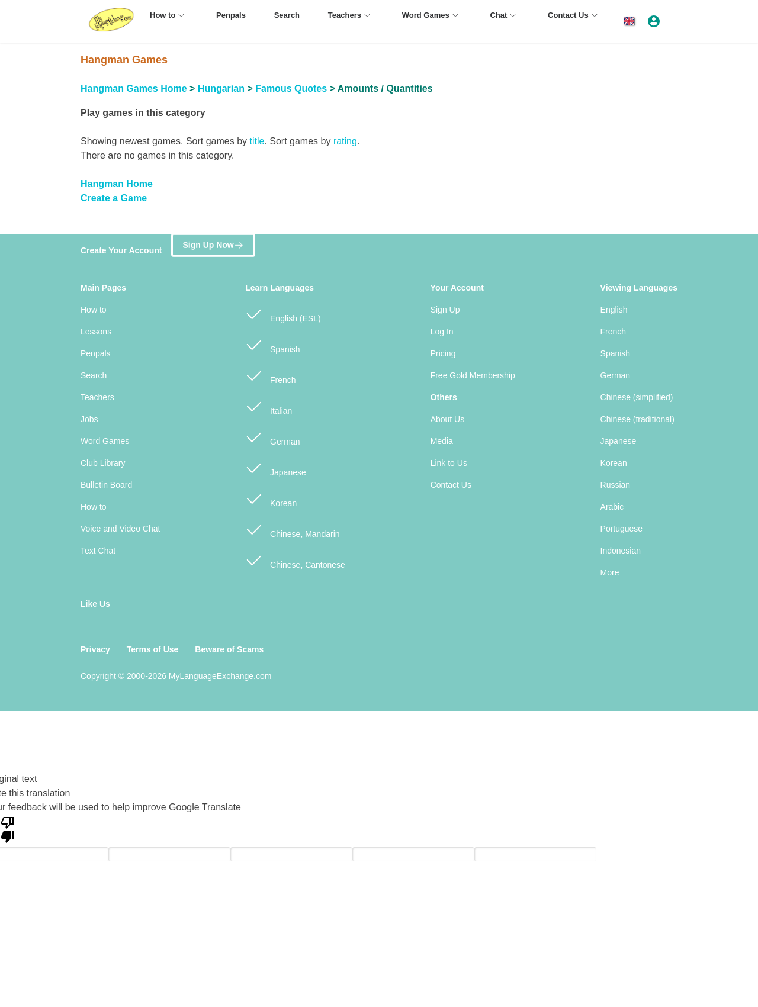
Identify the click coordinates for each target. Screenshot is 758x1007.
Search (94, 375)
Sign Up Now (212, 245)
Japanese (275, 467)
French (270, 375)
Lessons (96, 331)
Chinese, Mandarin (292, 529)
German (272, 436)
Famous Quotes (291, 88)
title (256, 141)
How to (94, 309)
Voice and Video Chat (120, 528)
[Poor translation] (8, 829)
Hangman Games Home (134, 88)
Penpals (96, 353)
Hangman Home (117, 184)
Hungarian (221, 88)
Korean (271, 498)
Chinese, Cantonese (295, 560)
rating (345, 141)
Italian (268, 406)
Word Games (105, 441)
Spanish (272, 344)
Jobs (89, 419)
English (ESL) (282, 313)
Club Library (103, 463)
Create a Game (114, 198)
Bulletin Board (106, 485)
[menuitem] (168, 20)
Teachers (97, 397)
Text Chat (98, 550)
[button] (631, 21)
